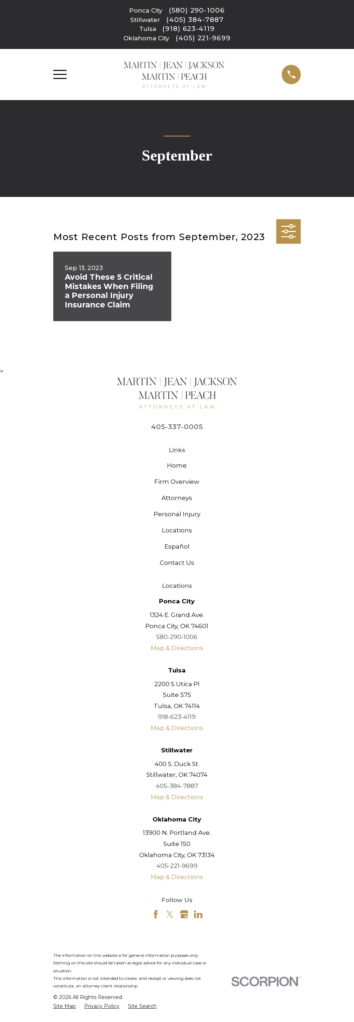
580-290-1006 (177, 636)
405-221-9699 (177, 865)
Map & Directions (177, 648)
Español (177, 546)
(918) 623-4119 (188, 29)
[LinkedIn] (198, 914)
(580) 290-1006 (197, 10)
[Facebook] (155, 914)
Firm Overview (176, 481)
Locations (177, 530)
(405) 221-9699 (203, 38)
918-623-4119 (177, 716)
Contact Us (177, 562)
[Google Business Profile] (184, 914)
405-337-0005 (177, 427)
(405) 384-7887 (194, 20)
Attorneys (177, 497)
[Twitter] (169, 914)
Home (177, 465)
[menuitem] (64, 1006)
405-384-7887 (177, 785)
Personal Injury (177, 514)
